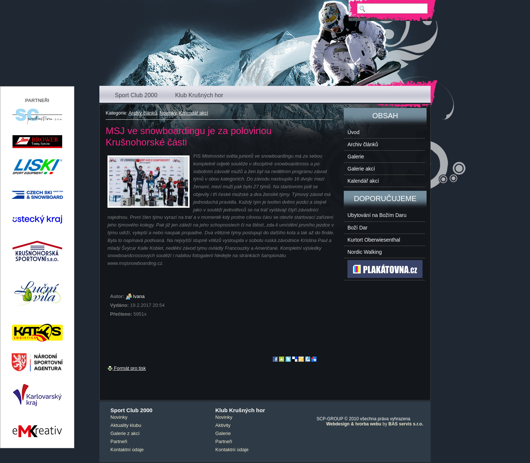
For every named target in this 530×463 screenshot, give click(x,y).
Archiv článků (142, 113)
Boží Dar (357, 228)
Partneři (118, 441)
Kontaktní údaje (127, 449)
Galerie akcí (361, 169)
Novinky (168, 113)
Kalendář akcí (193, 113)
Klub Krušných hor (199, 95)
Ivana (139, 296)
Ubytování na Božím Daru (376, 215)
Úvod (353, 132)
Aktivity (222, 425)
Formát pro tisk (126, 368)
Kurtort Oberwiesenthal (373, 240)
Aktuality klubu (125, 425)
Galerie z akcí (124, 433)
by (374, 424)
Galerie (355, 156)
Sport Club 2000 (136, 95)
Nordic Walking (364, 252)
